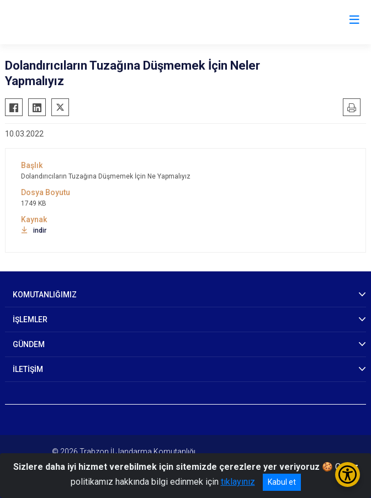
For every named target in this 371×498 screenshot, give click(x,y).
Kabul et (282, 482)
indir (33, 230)
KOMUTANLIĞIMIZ (45, 294)
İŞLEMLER (30, 319)
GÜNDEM (29, 344)
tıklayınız (238, 481)
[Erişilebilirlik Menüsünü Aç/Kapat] (347, 474)
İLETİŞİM (28, 369)
